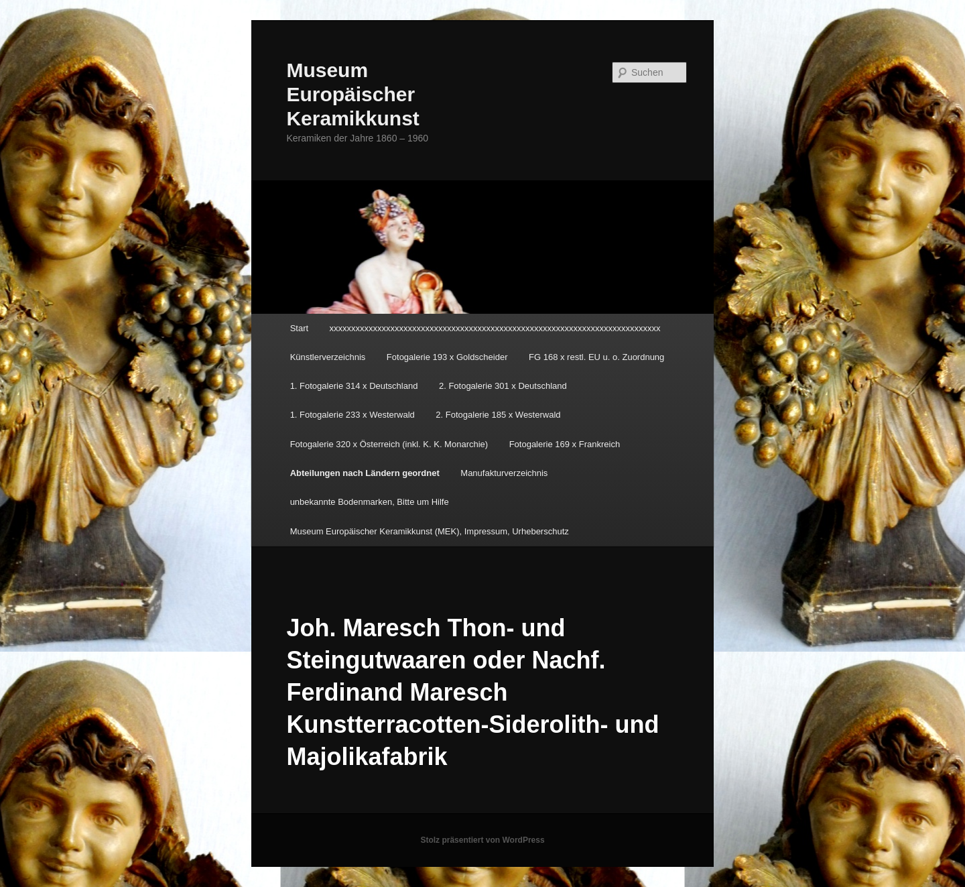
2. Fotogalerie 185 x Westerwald (498, 415)
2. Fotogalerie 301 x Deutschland (503, 386)
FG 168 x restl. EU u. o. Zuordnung (596, 357)
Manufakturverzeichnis (504, 473)
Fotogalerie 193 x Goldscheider (447, 357)
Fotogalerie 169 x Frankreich (564, 444)
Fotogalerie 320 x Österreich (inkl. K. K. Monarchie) (389, 444)
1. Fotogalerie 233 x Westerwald (352, 415)
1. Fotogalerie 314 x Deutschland (354, 386)
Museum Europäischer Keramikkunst (352, 94)
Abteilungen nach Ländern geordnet (365, 473)
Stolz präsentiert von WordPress (482, 840)
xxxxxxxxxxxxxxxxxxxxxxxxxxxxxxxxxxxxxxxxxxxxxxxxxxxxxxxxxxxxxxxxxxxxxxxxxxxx (495, 328)
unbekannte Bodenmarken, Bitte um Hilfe (369, 502)
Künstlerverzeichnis (328, 357)
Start (299, 328)
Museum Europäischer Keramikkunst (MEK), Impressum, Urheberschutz (429, 531)
